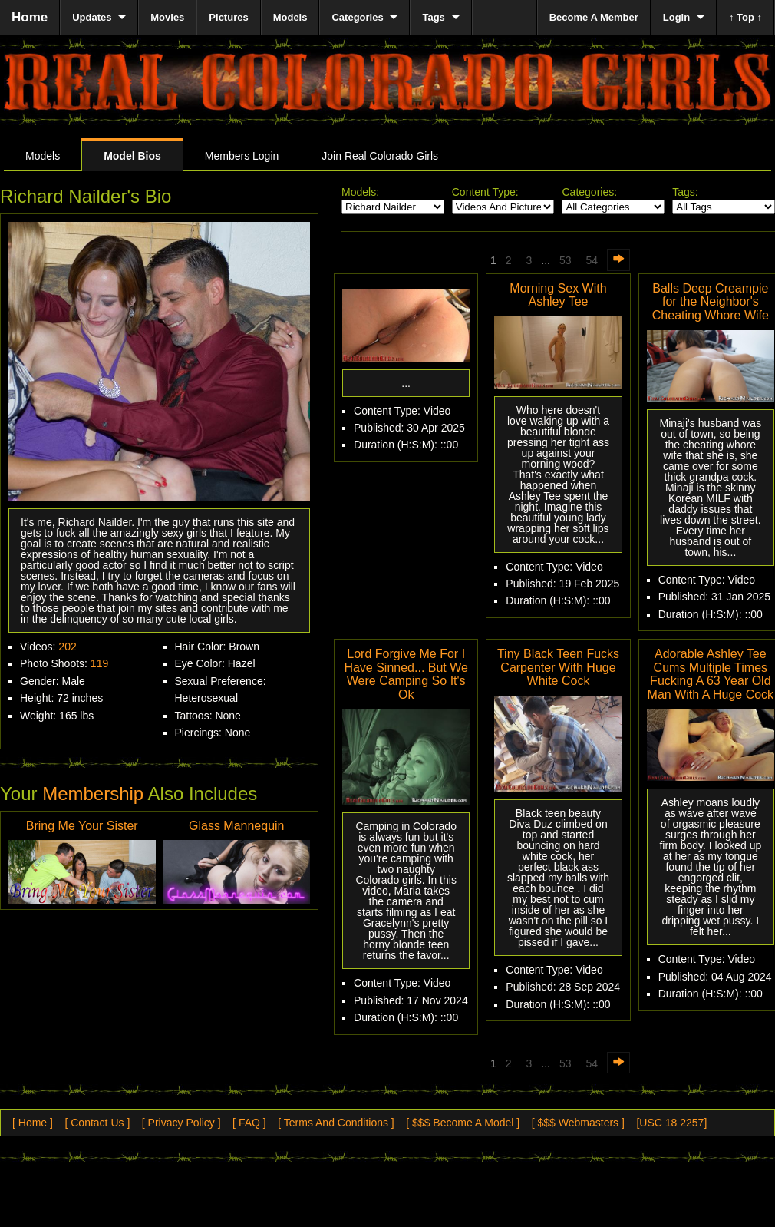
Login (676, 17)
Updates (91, 17)
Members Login (242, 156)
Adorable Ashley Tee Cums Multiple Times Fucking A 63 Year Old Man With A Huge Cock (711, 674)
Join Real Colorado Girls (380, 156)
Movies (167, 17)
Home (30, 17)
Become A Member (593, 17)
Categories (357, 17)
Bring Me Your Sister (82, 825)
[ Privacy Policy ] (181, 1122)
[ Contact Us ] (97, 1122)
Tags (433, 17)
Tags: (685, 192)
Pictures (228, 17)
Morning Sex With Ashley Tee (558, 295)
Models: (360, 192)
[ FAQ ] (249, 1122)
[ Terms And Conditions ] (336, 1122)
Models (42, 156)
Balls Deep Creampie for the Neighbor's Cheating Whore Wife (710, 302)
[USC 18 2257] (671, 1122)
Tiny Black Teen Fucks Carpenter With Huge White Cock (558, 667)
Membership (92, 793)
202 (67, 646)
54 (592, 260)
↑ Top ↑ (745, 17)
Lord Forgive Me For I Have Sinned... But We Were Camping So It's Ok (406, 674)
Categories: (589, 192)
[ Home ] (32, 1122)
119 (99, 663)
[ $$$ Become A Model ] (462, 1122)
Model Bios (132, 156)
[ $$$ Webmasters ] (578, 1122)
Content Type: (485, 192)
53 (565, 260)
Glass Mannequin (237, 825)
